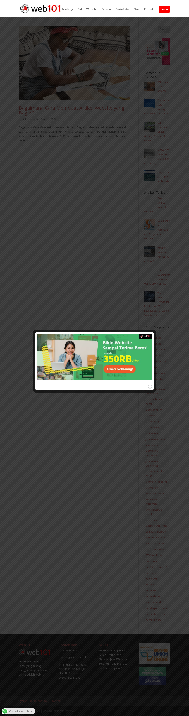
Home (53, 10)
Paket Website (87, 10)
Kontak (149, 10)
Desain (106, 10)
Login (164, 10)
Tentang (67, 10)
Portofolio (122, 10)
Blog (136, 10)
